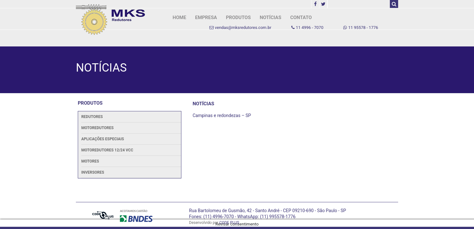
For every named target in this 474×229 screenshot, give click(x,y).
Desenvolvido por (214, 223)
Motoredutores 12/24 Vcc (107, 150)
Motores (90, 161)
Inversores (92, 172)
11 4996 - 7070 (307, 27)
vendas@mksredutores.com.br (240, 27)
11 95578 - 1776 (360, 27)
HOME (179, 17)
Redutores (92, 116)
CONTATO (301, 17)
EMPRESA (206, 17)
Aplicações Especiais (102, 139)
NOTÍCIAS (270, 17)
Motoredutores (97, 128)
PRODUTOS (238, 17)
